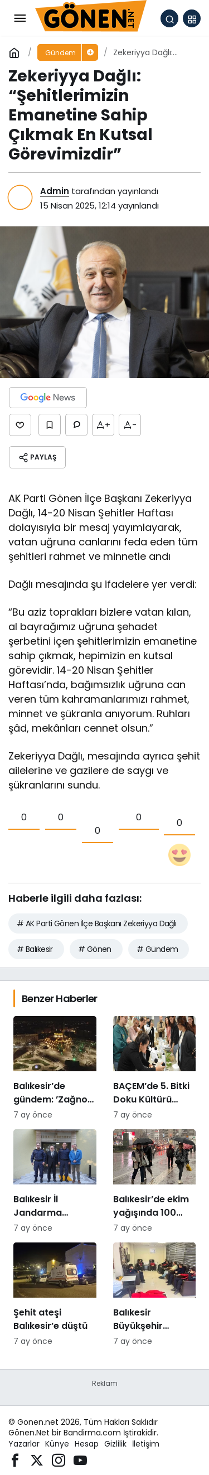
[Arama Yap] (169, 18)
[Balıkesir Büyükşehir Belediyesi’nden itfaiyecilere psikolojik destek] (154, 1294)
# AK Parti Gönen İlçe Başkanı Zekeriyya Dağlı (97, 923)
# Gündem (157, 949)
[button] (192, 18)
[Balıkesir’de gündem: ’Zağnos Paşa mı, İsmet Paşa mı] (54, 1068)
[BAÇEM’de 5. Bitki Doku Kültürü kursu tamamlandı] (154, 1068)
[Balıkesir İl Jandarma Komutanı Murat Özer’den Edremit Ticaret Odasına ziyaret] (54, 1181)
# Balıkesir (35, 949)
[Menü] (19, 18)
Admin (54, 191)
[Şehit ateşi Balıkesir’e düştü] (54, 1294)
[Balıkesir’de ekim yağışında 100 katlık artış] (154, 1181)
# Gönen (94, 949)
